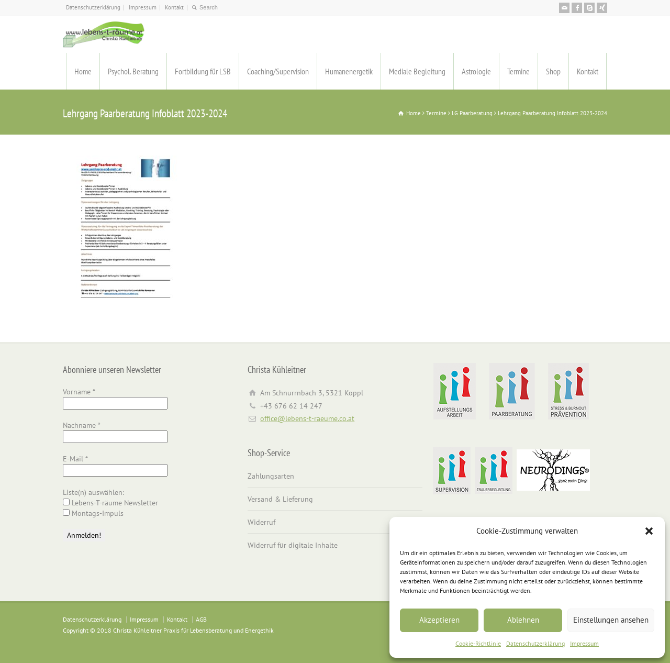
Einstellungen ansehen (611, 620)
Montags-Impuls (93, 513)
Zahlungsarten (271, 476)
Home (83, 71)
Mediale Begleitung (417, 71)
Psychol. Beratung (133, 71)
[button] (649, 531)
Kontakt (174, 7)
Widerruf (261, 522)
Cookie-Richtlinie (478, 643)
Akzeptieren (439, 620)
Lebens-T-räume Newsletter (110, 502)
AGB (201, 619)
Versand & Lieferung (280, 499)
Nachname (81, 425)
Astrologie (476, 71)
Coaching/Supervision (278, 71)
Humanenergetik (349, 71)
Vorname (79, 391)
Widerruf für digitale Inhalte (293, 545)
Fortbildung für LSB (203, 71)
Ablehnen (523, 620)
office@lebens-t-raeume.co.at (307, 418)
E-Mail (75, 458)
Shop (553, 71)
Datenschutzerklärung (535, 643)
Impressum (584, 643)
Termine (518, 71)
